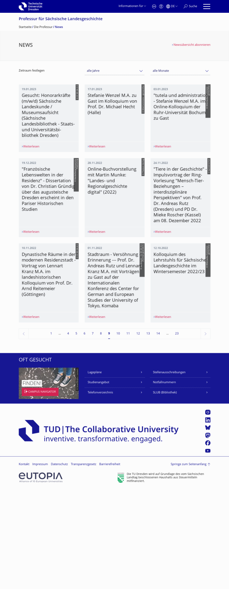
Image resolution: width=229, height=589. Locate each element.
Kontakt (24, 564)
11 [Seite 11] (128, 433)
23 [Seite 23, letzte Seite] (177, 433)
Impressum (40, 564)
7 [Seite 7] (93, 433)
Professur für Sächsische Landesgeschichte (61, 19)
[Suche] (190, 6)
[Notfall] (154, 6)
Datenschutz (59, 564)
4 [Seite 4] (68, 433)
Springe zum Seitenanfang (188, 564)
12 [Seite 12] (138, 433)
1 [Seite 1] (51, 433)
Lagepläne (95, 472)
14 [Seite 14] (158, 433)
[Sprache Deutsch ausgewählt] (171, 6)
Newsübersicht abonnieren (191, 45)
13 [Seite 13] (148, 433)
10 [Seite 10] (118, 433)
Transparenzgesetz (83, 564)
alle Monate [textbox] (161, 71)
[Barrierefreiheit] (161, 6)
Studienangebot (98, 482)
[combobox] (115, 71)
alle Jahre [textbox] (93, 71)
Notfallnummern (164, 482)
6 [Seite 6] (84, 433)
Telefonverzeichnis (100, 492)
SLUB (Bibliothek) (165, 492)
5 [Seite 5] (76, 433)
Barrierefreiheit (109, 564)
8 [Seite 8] (101, 433)
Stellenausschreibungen (169, 472)
